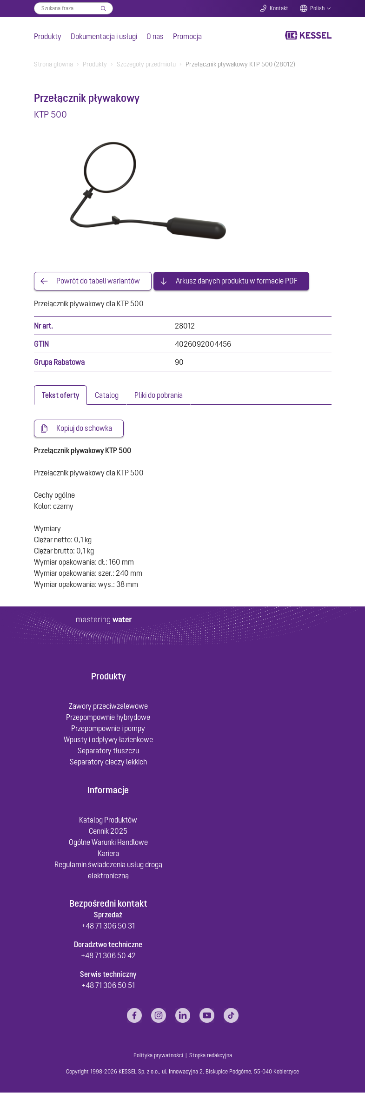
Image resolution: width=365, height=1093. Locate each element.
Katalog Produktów (108, 820)
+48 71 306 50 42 (108, 956)
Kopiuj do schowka (84, 428)
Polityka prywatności (158, 1055)
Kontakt (279, 8)
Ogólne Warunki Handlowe (108, 842)
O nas (155, 36)
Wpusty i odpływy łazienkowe (108, 740)
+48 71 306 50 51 (108, 985)
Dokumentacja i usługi (104, 36)
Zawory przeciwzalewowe (108, 706)
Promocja (187, 36)
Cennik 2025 (108, 831)
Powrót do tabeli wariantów (98, 281)
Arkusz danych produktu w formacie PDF (237, 281)
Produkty (47, 36)
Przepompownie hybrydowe (108, 717)
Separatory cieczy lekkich (108, 762)
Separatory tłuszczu (108, 751)
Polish (317, 8)
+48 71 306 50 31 (108, 926)
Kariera (108, 853)
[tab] (60, 395)
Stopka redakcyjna (210, 1055)
